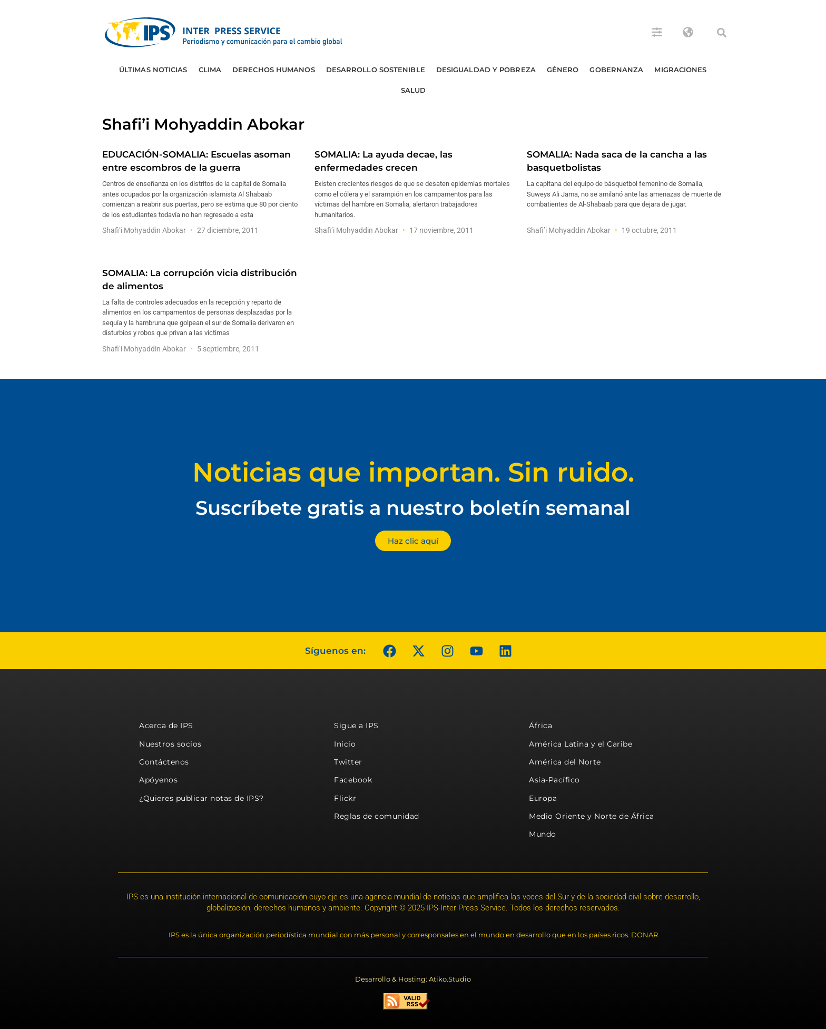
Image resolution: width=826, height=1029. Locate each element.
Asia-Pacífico (554, 780)
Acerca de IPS (166, 725)
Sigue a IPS (356, 725)
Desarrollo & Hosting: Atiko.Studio (413, 979)
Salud (413, 90)
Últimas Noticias (153, 69)
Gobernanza (616, 69)
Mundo (542, 834)
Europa (543, 798)
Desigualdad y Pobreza (486, 69)
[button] (722, 33)
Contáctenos (164, 762)
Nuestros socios (170, 744)
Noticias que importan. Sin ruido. (413, 472)
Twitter (348, 762)
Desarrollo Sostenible (375, 69)
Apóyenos (158, 780)
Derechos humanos (273, 69)
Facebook (353, 780)
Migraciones (680, 69)
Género (563, 69)
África (540, 725)
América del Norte (565, 762)
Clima (210, 69)
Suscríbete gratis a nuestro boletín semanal (413, 508)
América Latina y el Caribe (580, 744)
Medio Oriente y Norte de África (591, 816)
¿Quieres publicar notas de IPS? (201, 798)
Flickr (345, 798)
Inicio (345, 744)
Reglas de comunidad (376, 816)
